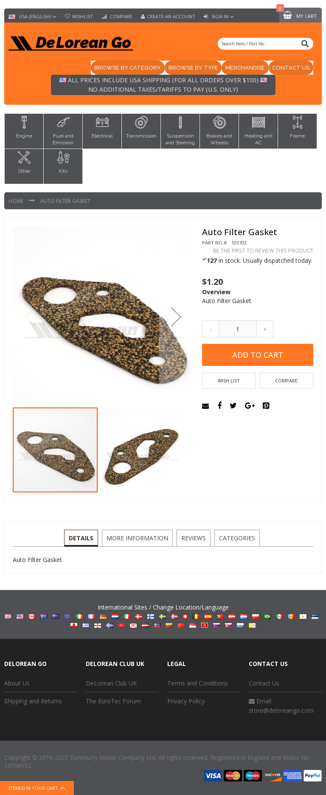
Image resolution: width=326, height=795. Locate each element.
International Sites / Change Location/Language (163, 617)
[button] (176, 317)
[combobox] (265, 44)
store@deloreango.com (281, 711)
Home (16, 201)
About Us (17, 684)
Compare (120, 17)
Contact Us (264, 684)
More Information (138, 538)
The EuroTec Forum (113, 702)
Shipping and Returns (33, 702)
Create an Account (171, 17)
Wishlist (82, 17)
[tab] (82, 538)
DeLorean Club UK (111, 684)
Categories (236, 538)
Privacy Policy (186, 702)
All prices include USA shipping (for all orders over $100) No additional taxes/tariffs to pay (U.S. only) (163, 85)
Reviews (193, 538)
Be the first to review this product (263, 251)
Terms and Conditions (197, 684)
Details (82, 538)
